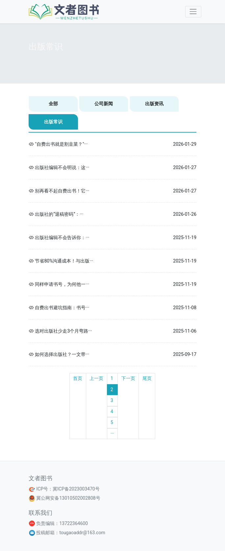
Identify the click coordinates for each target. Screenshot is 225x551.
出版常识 (53, 121)
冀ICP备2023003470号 (76, 488)
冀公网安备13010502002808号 (67, 498)
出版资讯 (154, 103)
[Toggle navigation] (193, 11)
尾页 (147, 378)
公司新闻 (103, 103)
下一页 (128, 378)
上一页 (96, 378)
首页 (77, 378)
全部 (53, 103)
